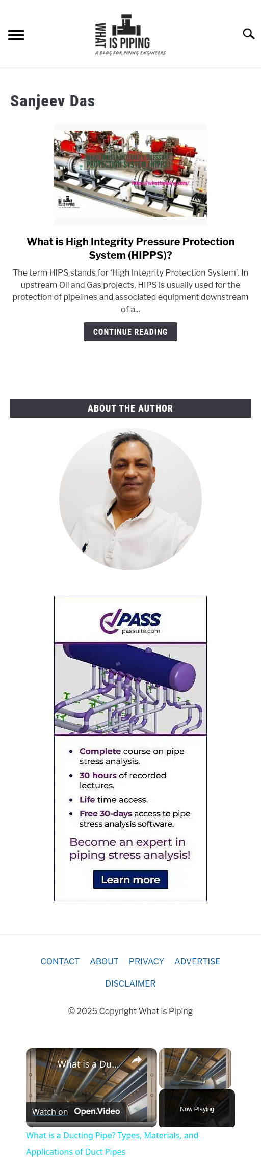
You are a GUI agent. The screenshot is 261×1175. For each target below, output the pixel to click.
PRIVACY (147, 961)
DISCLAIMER (131, 984)
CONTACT (60, 961)
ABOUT (104, 961)
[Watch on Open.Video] (76, 1112)
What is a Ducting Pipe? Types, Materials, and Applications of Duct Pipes (90, 1064)
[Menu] (16, 36)
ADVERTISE (197, 961)
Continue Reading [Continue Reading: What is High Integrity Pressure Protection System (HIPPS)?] (130, 332)
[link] (42, 1064)
